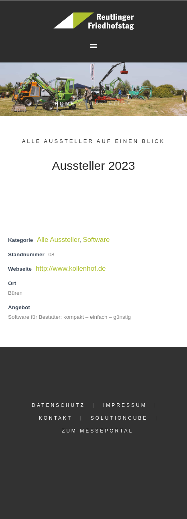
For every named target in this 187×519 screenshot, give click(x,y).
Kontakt (56, 418)
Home (65, 104)
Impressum (125, 405)
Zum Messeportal (97, 430)
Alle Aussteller (58, 239)
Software (96, 239)
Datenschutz (58, 405)
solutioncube (119, 418)
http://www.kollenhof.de (71, 268)
